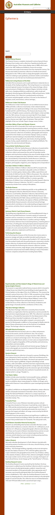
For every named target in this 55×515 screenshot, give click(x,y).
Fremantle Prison (10, 401)
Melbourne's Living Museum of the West (17, 81)
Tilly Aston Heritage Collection (15, 307)
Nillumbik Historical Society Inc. (15, 329)
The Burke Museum (11, 187)
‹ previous (27, 483)
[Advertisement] (27, 36)
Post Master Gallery (11, 375)
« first (22, 483)
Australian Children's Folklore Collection (17, 165)
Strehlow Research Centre (13, 462)
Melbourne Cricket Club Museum (15, 102)
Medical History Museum (13, 59)
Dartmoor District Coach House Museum (17, 211)
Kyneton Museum (10, 353)
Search (7, 51)
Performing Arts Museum (13, 233)
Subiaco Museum (10, 440)
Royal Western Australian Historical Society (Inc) (20, 422)
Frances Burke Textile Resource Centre (17, 146)
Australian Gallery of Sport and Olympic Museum (20, 124)
